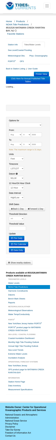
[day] (26, 134)
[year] (36, 134)
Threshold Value (16, 224)
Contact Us (10, 436)
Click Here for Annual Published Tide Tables (28, 80)
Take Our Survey (12, 430)
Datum (13, 174)
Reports (11, 302)
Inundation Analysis (16, 358)
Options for (14, 120)
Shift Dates (14, 204)
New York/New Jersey (17, 365)
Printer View (41, 74)
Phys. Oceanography (38, 56)
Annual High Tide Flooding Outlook (23, 346)
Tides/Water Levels (33, 44)
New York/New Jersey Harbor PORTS (25, 323)
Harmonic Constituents (18, 291)
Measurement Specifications (20, 389)
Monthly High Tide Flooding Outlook (23, 342)
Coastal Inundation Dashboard (21, 338)
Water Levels (13, 283)
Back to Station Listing (15, 69)
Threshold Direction (18, 214)
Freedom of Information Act (18, 433)
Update (12, 233)
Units (11, 154)
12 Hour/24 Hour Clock (19, 183)
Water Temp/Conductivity (19, 314)
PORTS (12, 61)
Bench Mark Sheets (16, 299)
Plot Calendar (18, 244)
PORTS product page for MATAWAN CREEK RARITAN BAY (24, 329)
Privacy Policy (11, 424)
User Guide (33, 69)
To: (10, 140)
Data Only (17, 250)
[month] (15, 134)
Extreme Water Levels (17, 354)
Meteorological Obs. (16, 56)
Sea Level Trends (15, 350)
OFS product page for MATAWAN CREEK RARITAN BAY (26, 371)
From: (11, 130)
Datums (11, 295)
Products (20, 21)
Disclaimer (10, 427)
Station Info (14, 44)
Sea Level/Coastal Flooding (21, 50)
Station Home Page (16, 382)
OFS (22, 61)
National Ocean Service (16, 421)
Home (9, 21)
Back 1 (17, 209)
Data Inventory (14, 385)
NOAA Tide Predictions (17, 24)
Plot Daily (16, 238)
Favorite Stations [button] (17, 33)
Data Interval (15, 193)
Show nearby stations (19, 262)
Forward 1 (35, 209)
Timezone (13, 164)
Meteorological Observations (20, 310)
